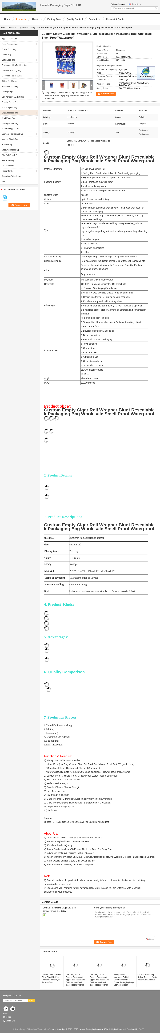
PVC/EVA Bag (8, 160)
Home (7, 19)
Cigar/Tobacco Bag (27, 27)
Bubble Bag (7, 144)
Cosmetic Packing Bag (11, 70)
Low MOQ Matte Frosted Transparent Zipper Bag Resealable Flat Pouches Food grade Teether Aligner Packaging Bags (75, 981)
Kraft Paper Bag (8, 118)
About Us (37, 19)
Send (31, 1000)
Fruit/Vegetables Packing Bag (14, 65)
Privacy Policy (19, 1029)
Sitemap (7, 1017)
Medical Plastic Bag (10, 139)
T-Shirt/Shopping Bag (11, 129)
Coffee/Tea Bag (8, 60)
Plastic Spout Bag (9, 107)
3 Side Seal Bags (9, 81)
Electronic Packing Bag (11, 76)
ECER (141, 1029)
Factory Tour (54, 19)
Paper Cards (7, 171)
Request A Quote (115, 19)
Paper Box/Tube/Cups (11, 176)
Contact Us (94, 19)
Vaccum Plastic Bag (10, 150)
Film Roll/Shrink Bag (10, 155)
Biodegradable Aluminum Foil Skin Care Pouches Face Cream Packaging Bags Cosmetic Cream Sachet (124, 981)
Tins (3, 181)
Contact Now (107, 93)
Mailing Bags (7, 92)
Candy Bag (6, 55)
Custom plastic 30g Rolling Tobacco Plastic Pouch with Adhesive (147, 977)
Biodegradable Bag (10, 123)
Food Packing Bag (9, 44)
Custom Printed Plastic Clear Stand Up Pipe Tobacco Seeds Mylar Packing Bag (51, 978)
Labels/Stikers (8, 166)
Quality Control (75, 19)
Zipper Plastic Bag (9, 39)
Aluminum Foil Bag (10, 86)
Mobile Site (9, 1021)
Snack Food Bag (9, 49)
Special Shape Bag (10, 102)
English (136, 4)
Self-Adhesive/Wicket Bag (13, 97)
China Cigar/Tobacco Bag (38, 1029)
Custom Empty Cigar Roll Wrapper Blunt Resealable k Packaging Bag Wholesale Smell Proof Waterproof (68, 96)
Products (21, 19)
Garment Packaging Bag (12, 134)
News (5, 1014)
